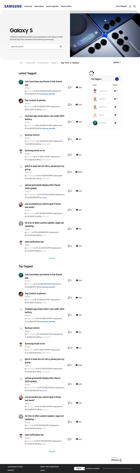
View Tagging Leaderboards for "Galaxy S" (105, 79)
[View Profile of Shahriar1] (102, 107)
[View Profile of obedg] (101, 115)
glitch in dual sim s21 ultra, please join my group (44, 168)
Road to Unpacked (52, 6)
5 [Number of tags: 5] (116, 91)
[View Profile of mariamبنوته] (31, 213)
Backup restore (32, 135)
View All (52, 258)
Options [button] (116, 62)
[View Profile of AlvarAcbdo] (31, 125)
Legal (42, 470)
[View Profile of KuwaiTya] (30, 91)
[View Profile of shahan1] (102, 99)
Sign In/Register (121, 6)
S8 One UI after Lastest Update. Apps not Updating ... (44, 224)
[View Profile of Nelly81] (43, 251)
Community (28, 6)
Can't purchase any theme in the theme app (43, 83)
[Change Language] (79, 468)
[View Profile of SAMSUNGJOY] (46, 160)
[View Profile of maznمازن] (45, 216)
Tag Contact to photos (35, 100)
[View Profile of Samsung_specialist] (48, 94)
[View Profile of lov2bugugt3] (31, 176)
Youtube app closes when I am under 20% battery (44, 118)
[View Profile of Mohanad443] (31, 141)
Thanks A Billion (66, 6)
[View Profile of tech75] (29, 232)
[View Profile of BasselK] (44, 198)
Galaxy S (28, 88)
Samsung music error (35, 150)
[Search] (36, 46)
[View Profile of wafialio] (29, 107)
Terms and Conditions (49, 467)
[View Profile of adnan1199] (30, 248)
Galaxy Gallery (39, 6)
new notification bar (34, 241)
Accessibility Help (15, 467)
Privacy (11, 470)
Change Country (93, 468)
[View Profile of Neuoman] (30, 157)
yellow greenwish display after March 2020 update (42, 187)
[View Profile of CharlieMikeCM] (32, 195)
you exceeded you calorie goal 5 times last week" (43, 205)
